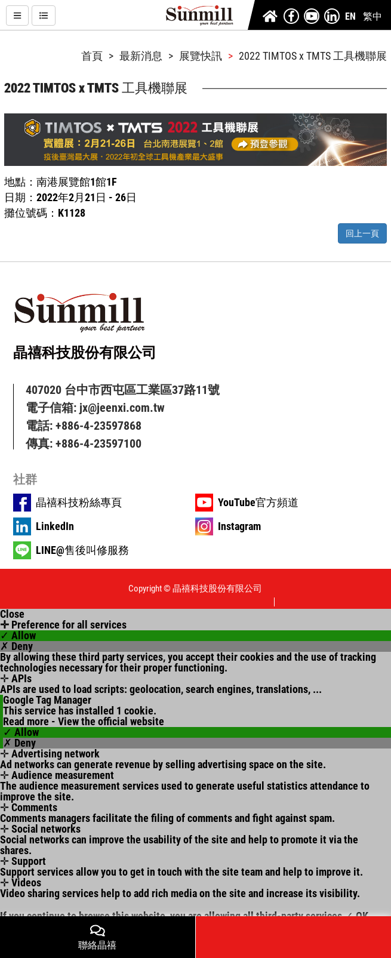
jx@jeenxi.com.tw (122, 408)
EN (350, 16)
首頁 (92, 56)
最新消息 (140, 56)
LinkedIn (55, 526)
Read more (26, 721)
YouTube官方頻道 (258, 502)
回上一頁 (362, 233)
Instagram (239, 526)
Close (12, 614)
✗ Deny (16, 646)
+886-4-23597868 (98, 426)
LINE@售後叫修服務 (82, 550)
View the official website (111, 721)
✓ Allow (18, 635)
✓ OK (356, 916)
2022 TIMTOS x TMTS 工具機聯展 (313, 56)
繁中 (372, 16)
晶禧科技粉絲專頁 (79, 502)
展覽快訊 (200, 56)
